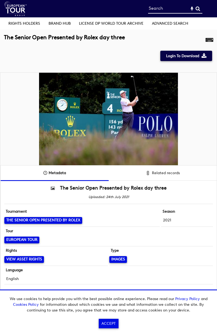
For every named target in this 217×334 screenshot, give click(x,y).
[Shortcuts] (209, 40)
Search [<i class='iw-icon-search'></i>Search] (198, 8)
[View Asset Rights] (24, 259)
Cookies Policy (26, 304)
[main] (108, 168)
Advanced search (170, 23)
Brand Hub (60, 23)
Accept (108, 323)
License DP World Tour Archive (111, 23)
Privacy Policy (187, 299)
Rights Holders (24, 23)
